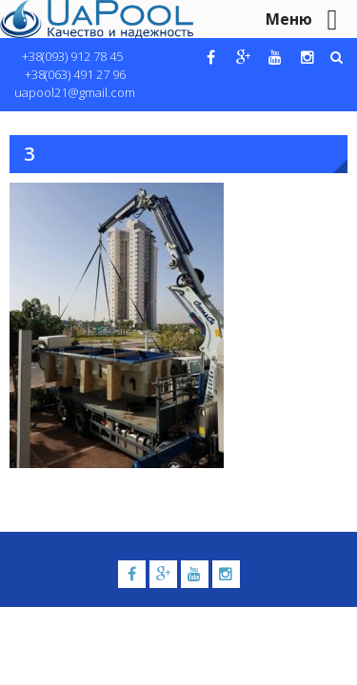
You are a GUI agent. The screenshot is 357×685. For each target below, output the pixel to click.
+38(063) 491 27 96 (75, 74)
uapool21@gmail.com (74, 92)
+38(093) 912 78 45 (72, 56)
